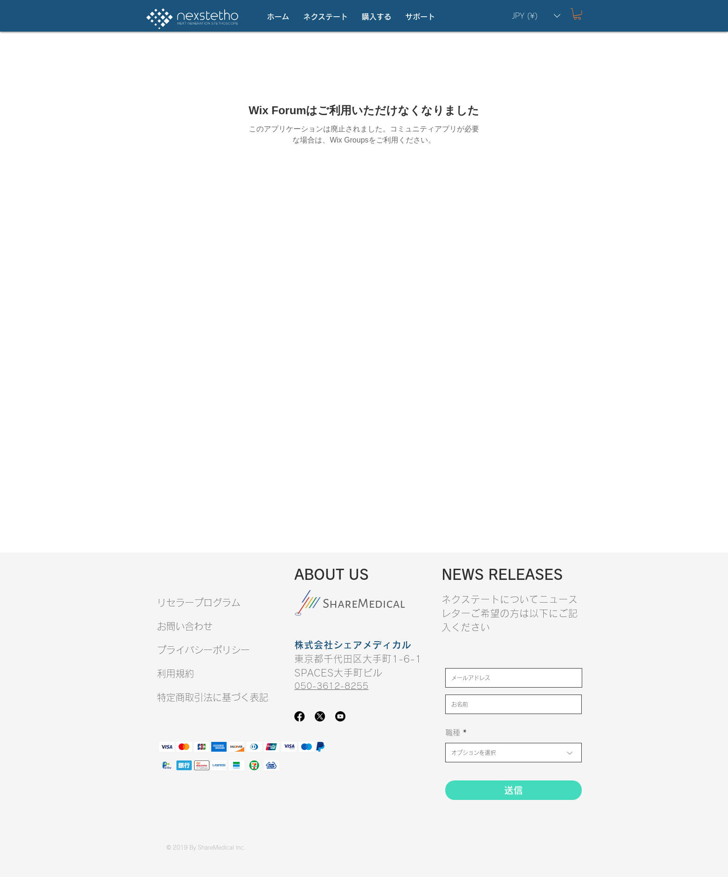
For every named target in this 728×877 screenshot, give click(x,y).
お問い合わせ (185, 626)
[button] (325, 17)
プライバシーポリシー (203, 650)
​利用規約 (175, 673)
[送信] (513, 790)
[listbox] (536, 15)
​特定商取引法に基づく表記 (212, 697)
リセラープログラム (198, 602)
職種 (452, 732)
